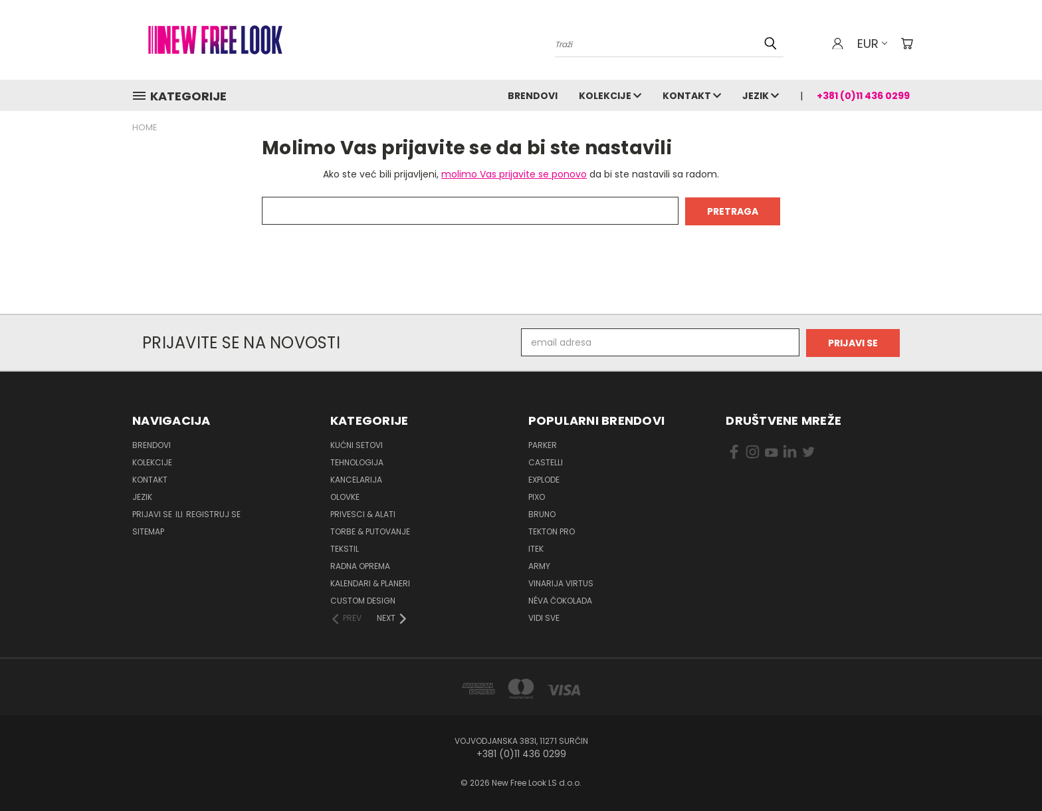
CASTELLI (545, 461)
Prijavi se (153, 513)
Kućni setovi (356, 443)
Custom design (362, 599)
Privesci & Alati (362, 513)
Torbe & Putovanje (370, 530)
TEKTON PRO (551, 530)
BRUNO (542, 513)
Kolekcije (610, 95)
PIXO (536, 495)
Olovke (345, 495)
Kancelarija (356, 478)
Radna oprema (360, 564)
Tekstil (344, 547)
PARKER (542, 443)
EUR (871, 43)
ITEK (536, 547)
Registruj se (213, 513)
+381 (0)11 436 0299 (863, 95)
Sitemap (148, 530)
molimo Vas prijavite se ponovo (514, 174)
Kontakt (692, 95)
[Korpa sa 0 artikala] (906, 43)
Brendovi (533, 95)
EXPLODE (544, 478)
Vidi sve (544, 616)
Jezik (760, 95)
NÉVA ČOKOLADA (560, 599)
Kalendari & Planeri (370, 582)
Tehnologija (356, 461)
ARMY (539, 564)
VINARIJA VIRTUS (560, 582)
